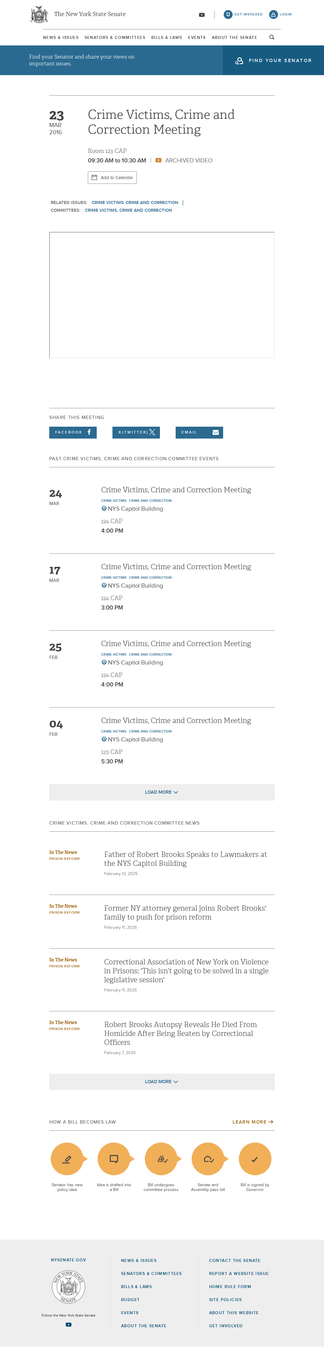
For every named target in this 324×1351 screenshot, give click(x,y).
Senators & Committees (107, 38)
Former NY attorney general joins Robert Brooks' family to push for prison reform (185, 917)
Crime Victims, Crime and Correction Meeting (176, 494)
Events (202, 38)
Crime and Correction (152, 207)
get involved (248, 15)
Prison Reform (64, 863)
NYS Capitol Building (135, 513)
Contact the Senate (235, 1265)
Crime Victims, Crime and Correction (128, 214)
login (286, 15)
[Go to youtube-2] (201, 15)
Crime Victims (108, 207)
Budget (130, 1304)
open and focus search (286, 39)
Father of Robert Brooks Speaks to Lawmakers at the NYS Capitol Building (185, 863)
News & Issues (47, 38)
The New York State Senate (90, 15)
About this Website (234, 1317)
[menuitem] (47, 38)
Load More (158, 796)
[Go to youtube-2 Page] (68, 1329)
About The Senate (245, 38)
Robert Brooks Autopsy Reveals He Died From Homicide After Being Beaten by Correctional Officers (180, 1037)
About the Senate (143, 1330)
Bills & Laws (165, 38)
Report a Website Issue (239, 1278)
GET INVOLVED (226, 1330)
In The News (63, 856)
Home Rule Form (230, 1291)
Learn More (249, 1126)
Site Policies (225, 1304)
